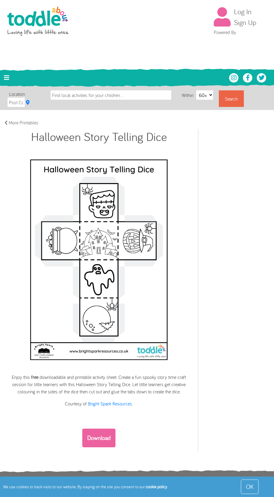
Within (188, 95)
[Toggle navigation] (6, 77)
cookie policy (156, 486)
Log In (242, 11)
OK (250, 486)
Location (17, 94)
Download (99, 438)
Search (231, 99)
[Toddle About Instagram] (234, 77)
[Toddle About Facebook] (248, 77)
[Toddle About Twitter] (261, 77)
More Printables (21, 123)
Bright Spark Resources (110, 404)
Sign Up (245, 22)
